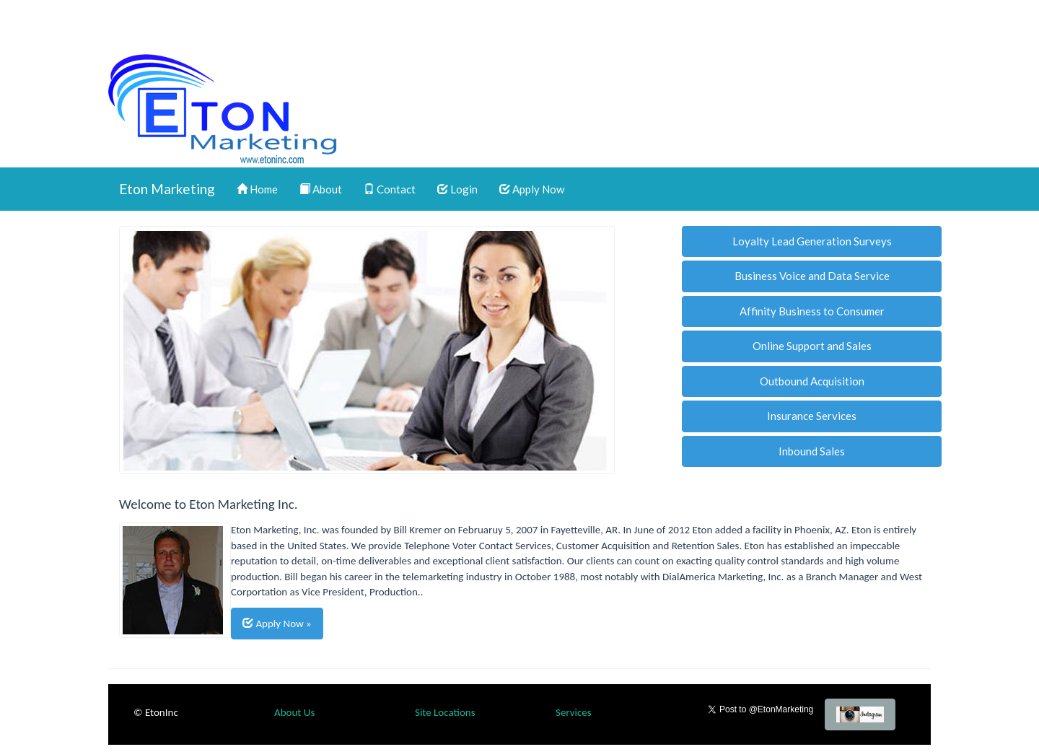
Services (574, 712)
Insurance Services (811, 415)
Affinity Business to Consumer (812, 311)
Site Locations (445, 712)
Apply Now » (277, 623)
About (320, 189)
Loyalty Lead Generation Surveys (812, 241)
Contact (390, 189)
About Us (294, 712)
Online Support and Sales (812, 345)
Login (457, 189)
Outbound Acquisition (812, 381)
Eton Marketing (167, 188)
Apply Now (531, 189)
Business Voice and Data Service (812, 275)
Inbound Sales (812, 451)
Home (257, 189)
